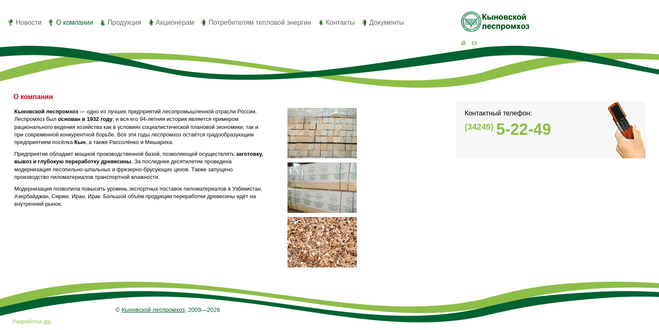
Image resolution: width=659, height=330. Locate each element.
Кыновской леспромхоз (153, 309)
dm (47, 321)
